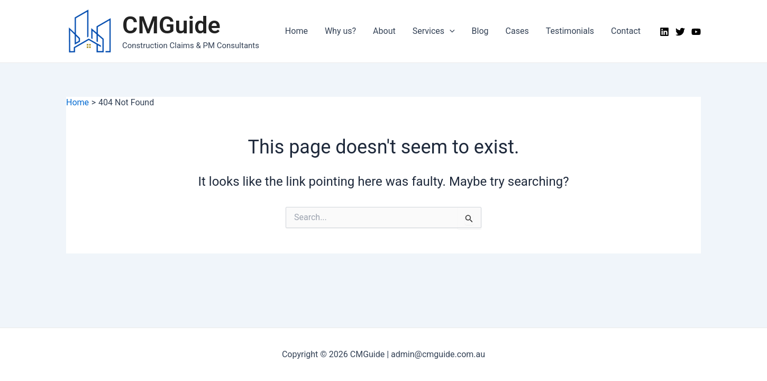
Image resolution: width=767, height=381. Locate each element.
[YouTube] (696, 32)
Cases (517, 31)
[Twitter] (680, 32)
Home (296, 31)
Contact (626, 31)
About (384, 31)
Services (434, 31)
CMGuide (171, 25)
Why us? (340, 31)
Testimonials (570, 31)
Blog (480, 31)
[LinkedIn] (664, 32)
